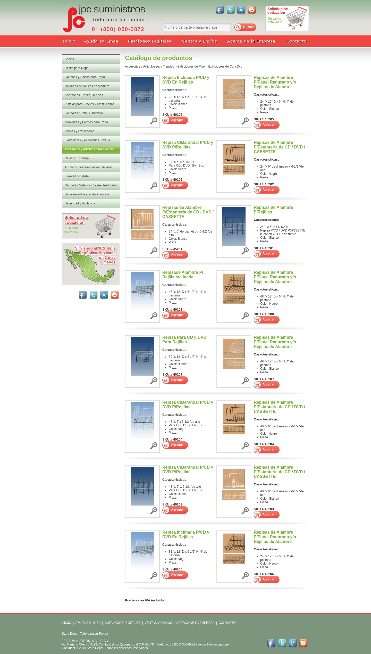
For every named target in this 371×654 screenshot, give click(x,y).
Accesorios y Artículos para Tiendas (149, 66)
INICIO (66, 623)
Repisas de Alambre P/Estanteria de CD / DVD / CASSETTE (279, 147)
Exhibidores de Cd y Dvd (225, 66)
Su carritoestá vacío (275, 20)
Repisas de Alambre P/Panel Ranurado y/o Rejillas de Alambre (275, 82)
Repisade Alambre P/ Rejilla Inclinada (182, 274)
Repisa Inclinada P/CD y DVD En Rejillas (185, 79)
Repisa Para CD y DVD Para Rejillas (184, 339)
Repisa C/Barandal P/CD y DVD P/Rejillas (187, 144)
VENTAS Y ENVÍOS (158, 623)
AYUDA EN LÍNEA (87, 623)
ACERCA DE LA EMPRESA (194, 623)
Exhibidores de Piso (191, 66)
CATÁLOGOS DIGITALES (122, 623)
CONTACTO (226, 623)
